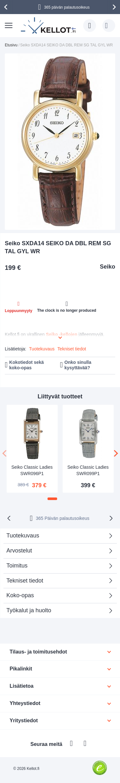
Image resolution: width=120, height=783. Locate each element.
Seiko (107, 266)
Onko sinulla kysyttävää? (77, 365)
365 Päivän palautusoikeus (62, 518)
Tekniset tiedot (71, 348)
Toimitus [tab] (17, 565)
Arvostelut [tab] (19, 550)
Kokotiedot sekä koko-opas (26, 365)
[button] (52, 498)
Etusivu (11, 45)
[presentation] (6, 7)
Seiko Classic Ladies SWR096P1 (31, 470)
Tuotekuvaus (42, 348)
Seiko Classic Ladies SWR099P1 (87, 470)
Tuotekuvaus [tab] (22, 535)
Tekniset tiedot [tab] (24, 580)
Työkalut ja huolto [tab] (28, 610)
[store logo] (49, 25)
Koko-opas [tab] (20, 595)
